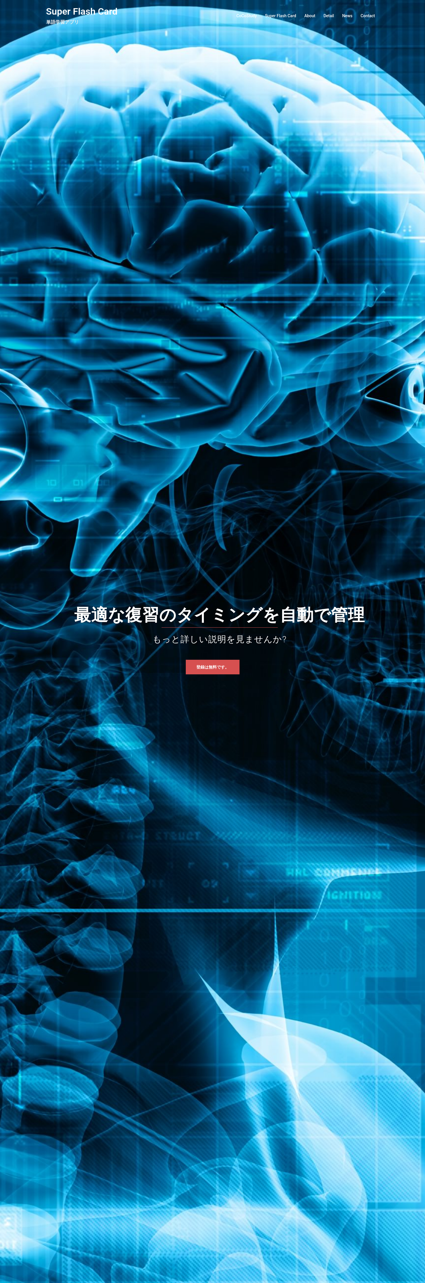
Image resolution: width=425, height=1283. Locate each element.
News (347, 15)
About (309, 15)
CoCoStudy (246, 15)
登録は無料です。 (212, 667)
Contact (367, 15)
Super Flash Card (82, 11)
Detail (328, 15)
